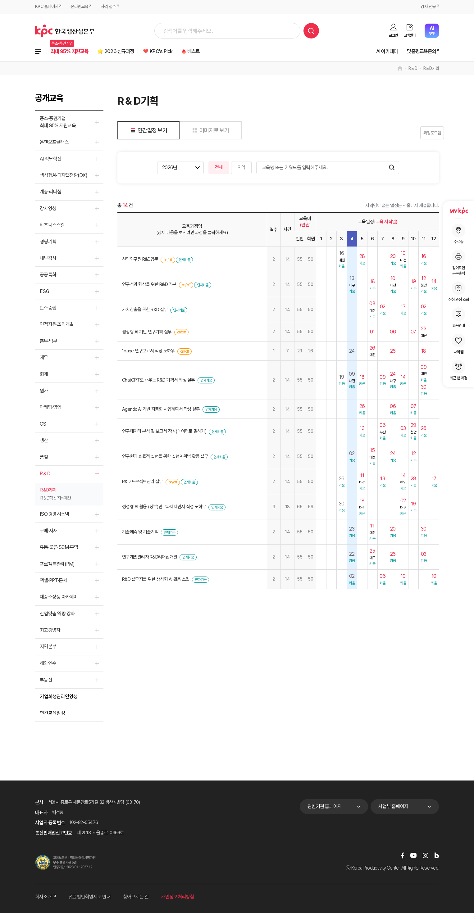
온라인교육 (81, 7)
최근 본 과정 (458, 370)
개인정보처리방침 (177, 898)
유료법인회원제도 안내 (89, 898)
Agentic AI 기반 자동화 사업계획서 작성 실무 (161, 410)
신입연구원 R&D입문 (140, 260)
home (400, 69)
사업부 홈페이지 (393, 807)
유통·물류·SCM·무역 (59, 548)
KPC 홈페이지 (47, 7)
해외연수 (48, 664)
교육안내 (458, 317)
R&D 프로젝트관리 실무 (142, 483)
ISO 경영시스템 (54, 515)
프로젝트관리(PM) (57, 565)
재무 (44, 358)
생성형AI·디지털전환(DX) (63, 176)
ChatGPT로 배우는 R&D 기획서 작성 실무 (158, 381)
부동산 (46, 681)
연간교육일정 (52, 714)
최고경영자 (50, 631)
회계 (44, 375)
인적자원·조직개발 (57, 325)
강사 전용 (427, 7)
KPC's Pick (174, 51)
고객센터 (409, 35)
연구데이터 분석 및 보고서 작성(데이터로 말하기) (164, 432)
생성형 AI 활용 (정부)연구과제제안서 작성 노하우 (164, 507)
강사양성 (48, 209)
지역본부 (48, 648)
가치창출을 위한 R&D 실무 (145, 311)
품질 (44, 458)
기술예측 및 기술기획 (140, 533)
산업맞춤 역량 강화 (57, 615)
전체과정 (38, 51)
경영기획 (48, 243)
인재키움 (184, 261)
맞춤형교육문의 (418, 51)
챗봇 (432, 30)
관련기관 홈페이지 (324, 807)
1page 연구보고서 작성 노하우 (148, 352)
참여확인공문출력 (458, 263)
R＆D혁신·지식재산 (55, 499)
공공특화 (48, 276)
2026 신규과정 (127, 51)
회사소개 (45, 898)
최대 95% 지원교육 (72, 51)
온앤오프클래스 (54, 143)
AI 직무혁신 (50, 160)
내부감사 (48, 259)
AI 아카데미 (380, 51)
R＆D (412, 69)
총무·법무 (48, 342)
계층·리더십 (51, 193)
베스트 (210, 51)
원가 (44, 392)
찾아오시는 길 (136, 898)
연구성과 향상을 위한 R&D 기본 (149, 285)
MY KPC (458, 210)
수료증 (458, 234)
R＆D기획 (431, 69)
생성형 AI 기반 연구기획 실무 (146, 333)
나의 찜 (458, 344)
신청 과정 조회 (458, 291)
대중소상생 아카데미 (59, 598)
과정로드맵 (423, 134)
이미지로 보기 (209, 131)
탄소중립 (48, 309)
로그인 (393, 35)
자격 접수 (112, 7)
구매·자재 (48, 532)
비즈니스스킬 (52, 226)
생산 (44, 441)
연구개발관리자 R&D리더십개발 (149, 558)
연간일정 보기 (147, 131)
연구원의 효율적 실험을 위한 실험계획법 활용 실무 (165, 457)
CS (43, 425)
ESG (44, 292)
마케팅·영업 (51, 408)
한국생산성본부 (64, 31)
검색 (311, 30)
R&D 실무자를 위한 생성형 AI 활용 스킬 (155, 580)
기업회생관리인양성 (59, 697)
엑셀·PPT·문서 (53, 581)
